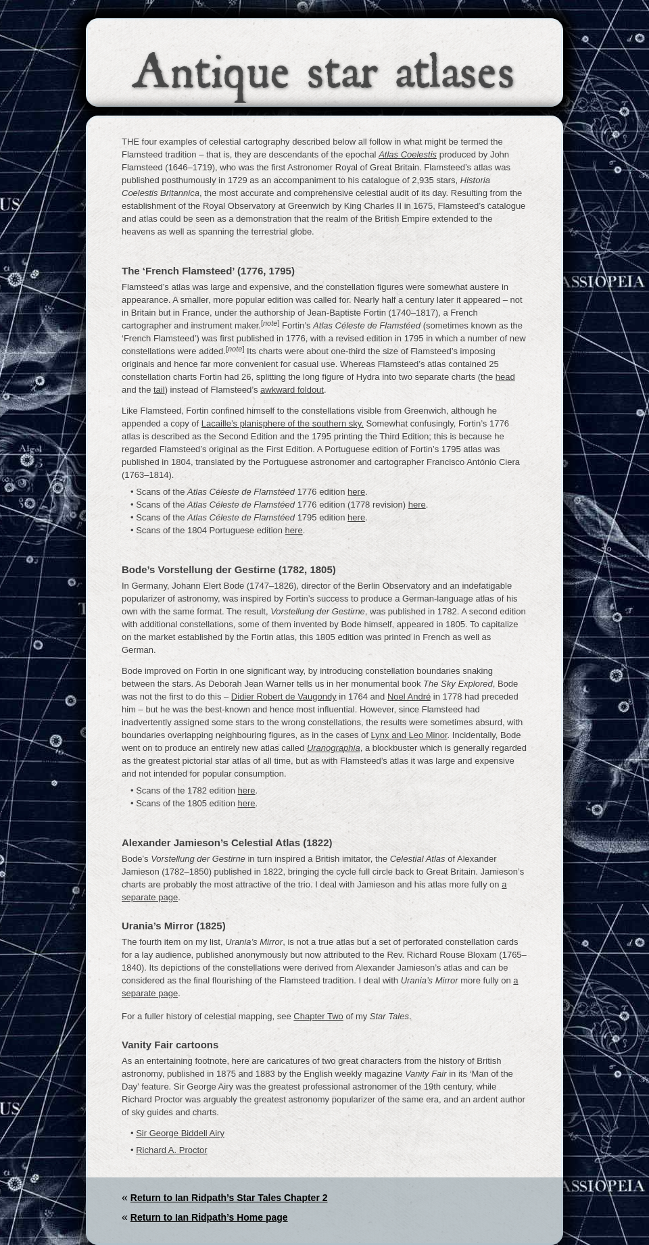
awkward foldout (292, 390)
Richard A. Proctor (172, 1150)
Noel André (409, 696)
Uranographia (333, 748)
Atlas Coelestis (408, 154)
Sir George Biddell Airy (180, 1133)
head (505, 377)
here (356, 492)
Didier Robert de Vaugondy (284, 696)
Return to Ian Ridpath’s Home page (209, 1217)
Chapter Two (318, 1016)
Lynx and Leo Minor (409, 735)
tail (159, 390)
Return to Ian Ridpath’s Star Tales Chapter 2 (229, 1197)
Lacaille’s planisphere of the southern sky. (282, 423)
